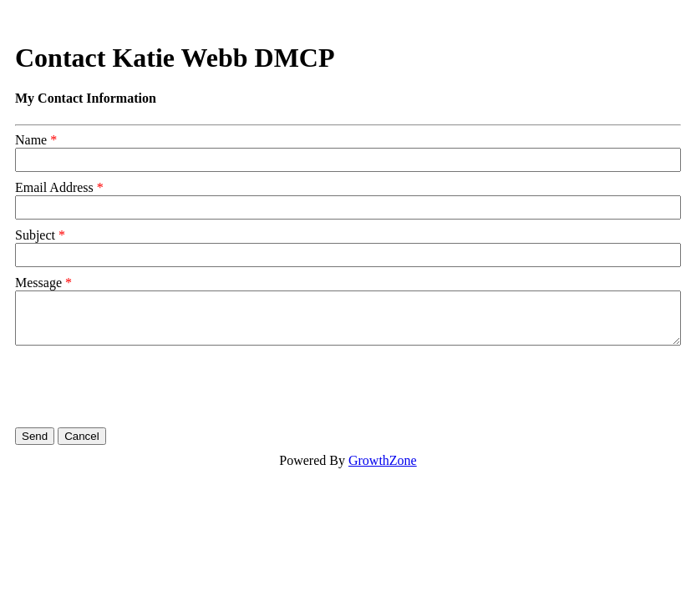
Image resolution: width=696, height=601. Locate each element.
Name (31, 140)
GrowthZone (382, 460)
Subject (35, 235)
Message (38, 282)
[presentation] (142, 386)
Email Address (54, 187)
